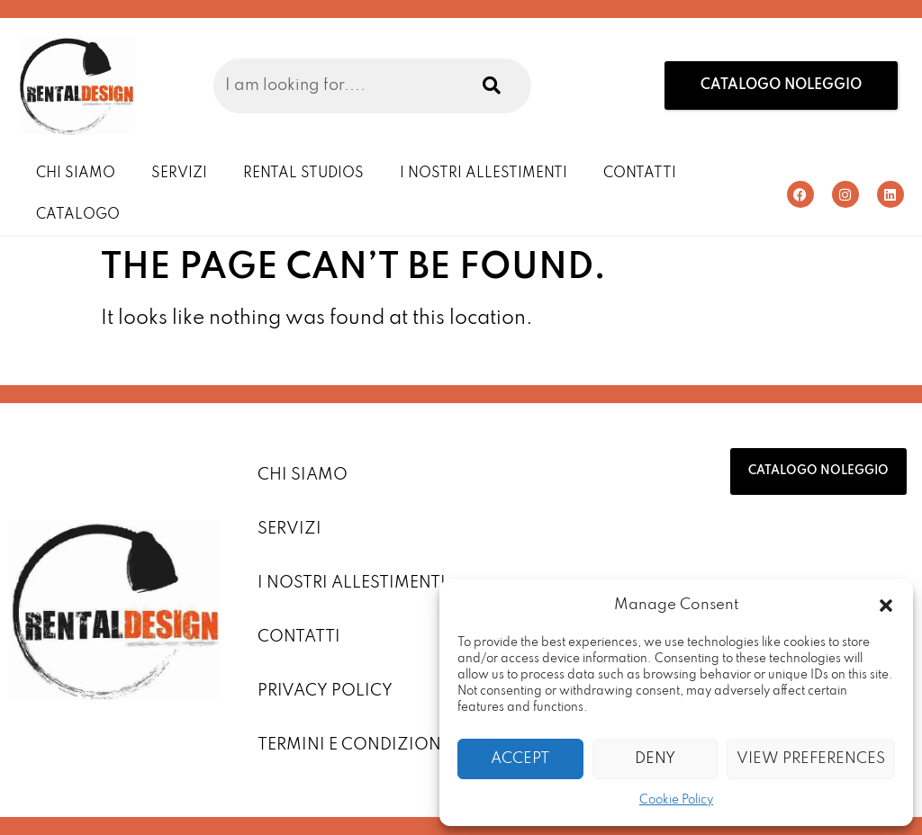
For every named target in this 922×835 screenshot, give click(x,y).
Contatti (639, 173)
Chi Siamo (75, 173)
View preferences (811, 759)
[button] (886, 606)
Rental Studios (303, 173)
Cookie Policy (676, 800)
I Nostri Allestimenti (483, 173)
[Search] (489, 85)
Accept (520, 759)
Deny (655, 759)
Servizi (179, 173)
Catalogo (78, 215)
